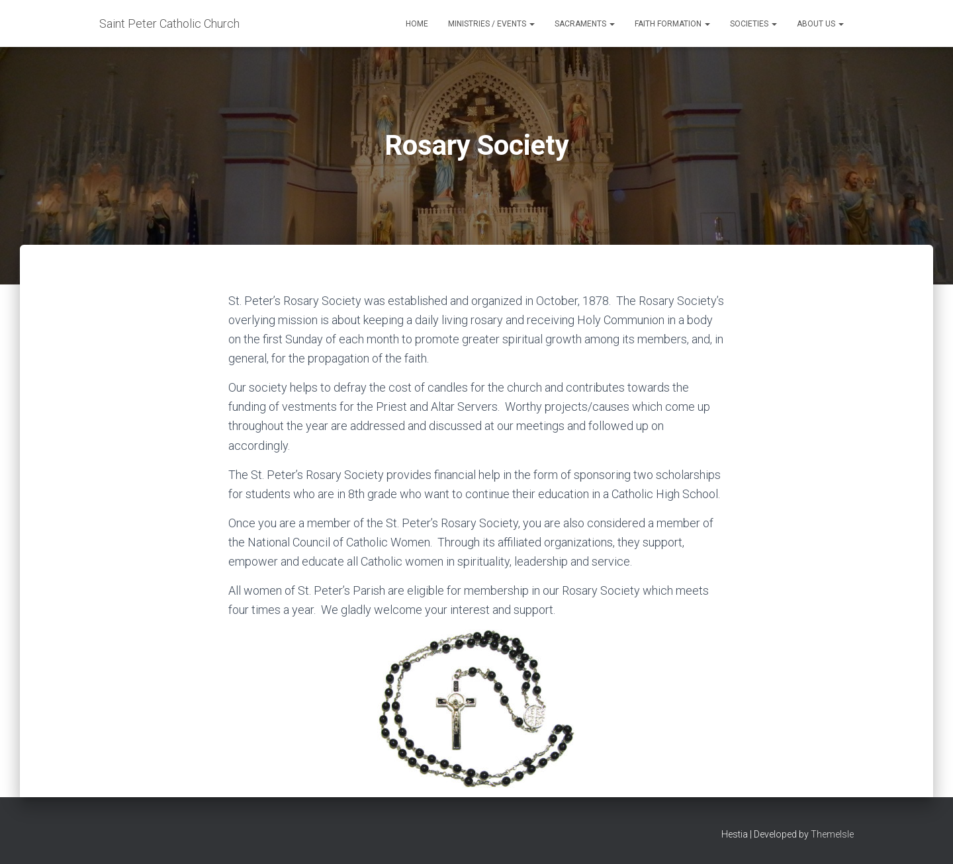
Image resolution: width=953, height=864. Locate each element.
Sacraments (585, 23)
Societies (753, 23)
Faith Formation (672, 23)
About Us (820, 23)
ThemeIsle (832, 834)
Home (417, 23)
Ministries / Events (491, 23)
